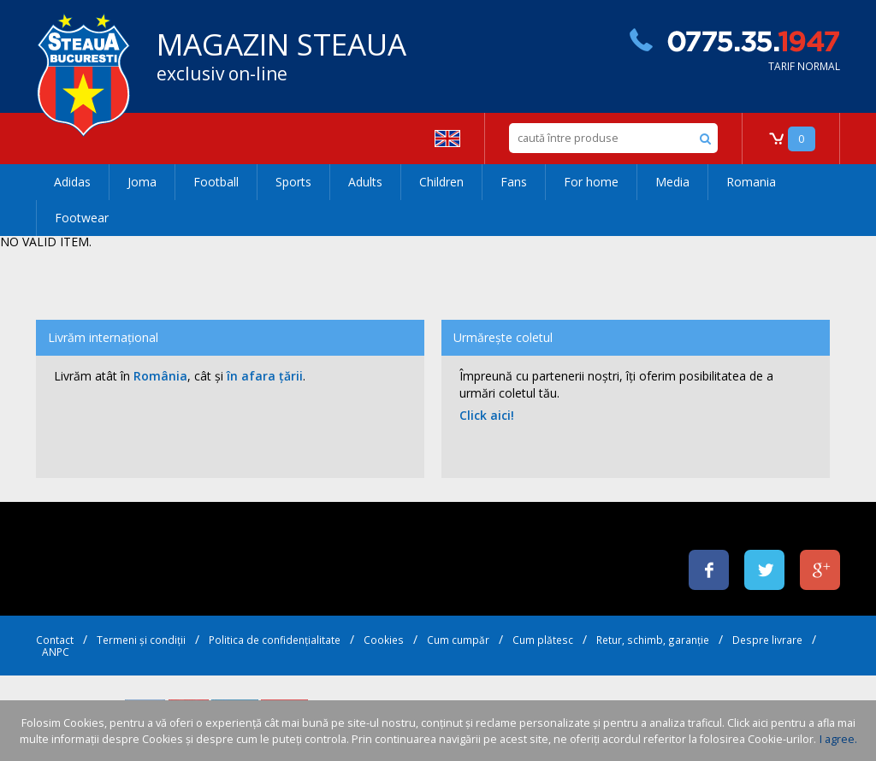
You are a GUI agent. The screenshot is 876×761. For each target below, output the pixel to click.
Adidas (72, 182)
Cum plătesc (542, 639)
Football (216, 182)
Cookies (384, 639)
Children (441, 182)
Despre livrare (767, 639)
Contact (55, 639)
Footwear (82, 217)
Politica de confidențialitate (274, 639)
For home (591, 182)
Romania (751, 182)
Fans (513, 182)
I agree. (838, 739)
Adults (365, 182)
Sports (293, 182)
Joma (142, 182)
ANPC (55, 651)
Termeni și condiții (141, 639)
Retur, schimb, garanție (652, 639)
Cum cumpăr (458, 639)
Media (672, 182)
